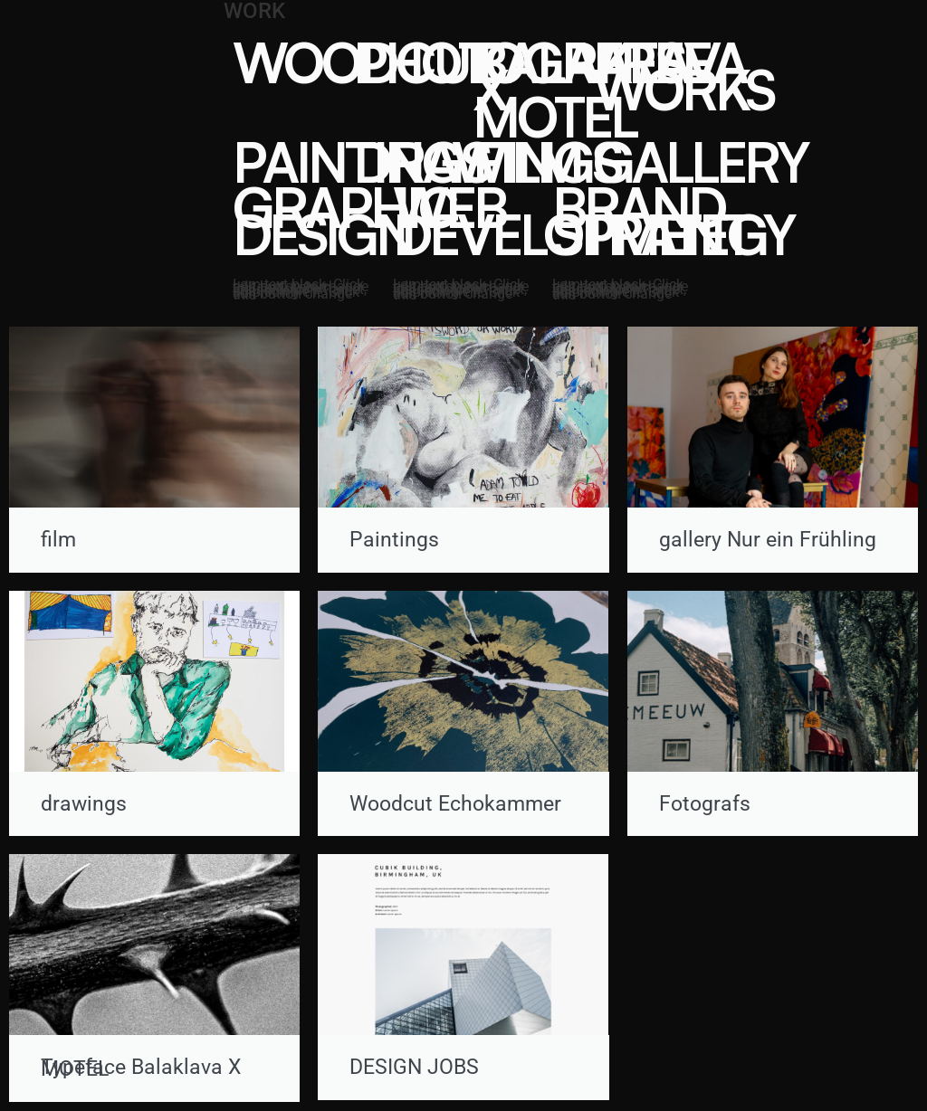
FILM (527, 161)
